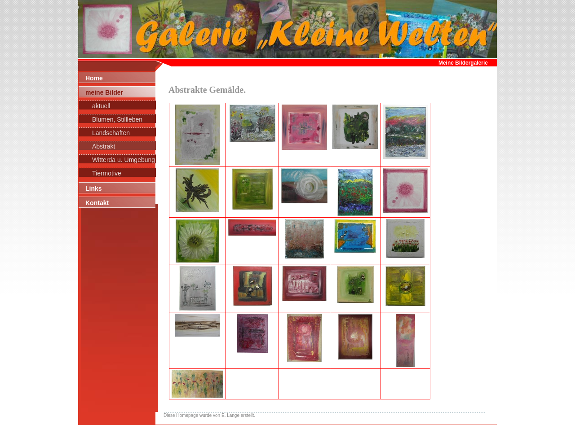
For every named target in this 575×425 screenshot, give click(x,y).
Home (94, 78)
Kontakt (97, 202)
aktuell (101, 106)
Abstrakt (103, 146)
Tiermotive (106, 173)
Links (93, 188)
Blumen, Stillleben (117, 119)
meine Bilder (104, 92)
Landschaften (111, 132)
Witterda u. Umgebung (123, 159)
